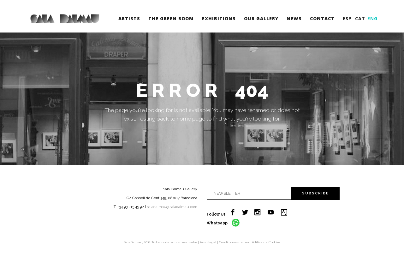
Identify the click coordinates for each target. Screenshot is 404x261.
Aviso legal (208, 242)
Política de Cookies (266, 242)
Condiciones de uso (234, 242)
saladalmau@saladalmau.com (172, 207)
